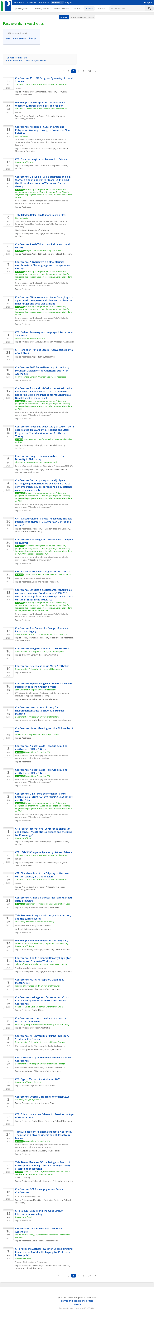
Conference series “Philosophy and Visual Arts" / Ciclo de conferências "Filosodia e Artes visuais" (41, 1146)
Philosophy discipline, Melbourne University (34, 921)
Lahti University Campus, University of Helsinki (35, 689)
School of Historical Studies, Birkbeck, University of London (41, 964)
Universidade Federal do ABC (37, 752)
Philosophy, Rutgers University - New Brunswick (36, 462)
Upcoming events (22, 8)
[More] (101, 8)
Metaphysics (27, 989)
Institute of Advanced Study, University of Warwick (37, 985)
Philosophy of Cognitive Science (54, 841)
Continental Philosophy (54, 233)
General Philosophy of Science (53, 165)
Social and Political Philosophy (58, 254)
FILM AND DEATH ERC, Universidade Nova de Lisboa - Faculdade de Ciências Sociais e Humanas (43, 1173)
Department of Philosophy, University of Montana (37, 716)
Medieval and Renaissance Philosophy (39, 148)
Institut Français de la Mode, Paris (30, 338)
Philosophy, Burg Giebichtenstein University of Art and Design (42, 1024)
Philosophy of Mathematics (34, 91)
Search (77, 8)
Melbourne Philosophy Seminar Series (33, 925)
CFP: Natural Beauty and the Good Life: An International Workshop (39, 1212)
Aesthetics (27, 94)
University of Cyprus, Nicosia (28, 1082)
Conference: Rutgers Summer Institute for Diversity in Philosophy (40, 457)
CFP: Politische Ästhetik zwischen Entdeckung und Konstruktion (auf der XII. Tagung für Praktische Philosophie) (44, 1252)
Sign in (148, 2)
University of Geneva (24, 162)
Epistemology (28, 1085)
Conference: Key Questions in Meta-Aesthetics (42, 666)
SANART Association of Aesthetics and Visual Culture (47, 574)
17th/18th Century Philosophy (35, 654)
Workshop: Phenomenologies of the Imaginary (41, 940)
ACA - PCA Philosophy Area (27, 1196)
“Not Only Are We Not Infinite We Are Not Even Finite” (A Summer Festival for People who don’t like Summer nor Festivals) (41, 224)
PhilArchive (44, 2)
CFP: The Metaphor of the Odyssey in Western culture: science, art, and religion (42, 875)
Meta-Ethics (50, 356)
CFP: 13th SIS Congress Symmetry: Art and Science (43, 852)
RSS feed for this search (17, 57)
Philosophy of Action (31, 1027)
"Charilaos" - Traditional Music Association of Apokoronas (41, 84)
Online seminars (61, 8)
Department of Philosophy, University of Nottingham (38, 669)
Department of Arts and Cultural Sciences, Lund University (41, 634)
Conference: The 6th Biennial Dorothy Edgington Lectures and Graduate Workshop (43, 959)
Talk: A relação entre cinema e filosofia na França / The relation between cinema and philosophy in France (44, 1135)
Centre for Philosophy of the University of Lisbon (37, 734)
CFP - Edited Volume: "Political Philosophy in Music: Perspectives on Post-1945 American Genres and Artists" (44, 522)
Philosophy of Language (32, 233)
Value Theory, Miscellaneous (45, 699)
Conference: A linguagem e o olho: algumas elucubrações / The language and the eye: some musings (43, 265)
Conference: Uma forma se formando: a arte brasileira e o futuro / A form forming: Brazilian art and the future (44, 797)
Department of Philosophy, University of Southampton (39, 651)
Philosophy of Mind (30, 165)
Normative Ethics (22, 640)
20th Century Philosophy (33, 445)
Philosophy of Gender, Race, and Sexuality (51, 528)
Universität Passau (23, 1258)
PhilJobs (68, 2)
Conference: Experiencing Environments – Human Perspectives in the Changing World (43, 685)
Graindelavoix (21, 136)
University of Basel (23, 1217)
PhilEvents (57, 2)
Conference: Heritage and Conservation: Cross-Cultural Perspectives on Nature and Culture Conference (42, 1000)
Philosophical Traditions (32, 1200)
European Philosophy (54, 341)
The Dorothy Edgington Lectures (30, 968)
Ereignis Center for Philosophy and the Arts (43, 250)
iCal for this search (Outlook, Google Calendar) (26, 60)
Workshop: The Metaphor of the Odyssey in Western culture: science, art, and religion (40, 104)
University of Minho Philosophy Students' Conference (40, 1046)
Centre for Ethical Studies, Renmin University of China (39, 1006)
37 (89, 71)
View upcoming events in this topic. (21, 38)
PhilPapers (19, 2)
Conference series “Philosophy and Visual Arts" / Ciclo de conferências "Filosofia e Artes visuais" (41, 202)
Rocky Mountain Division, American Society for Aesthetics (40, 376)
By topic (63, 17)
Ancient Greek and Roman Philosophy (39, 116)
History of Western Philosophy (35, 907)
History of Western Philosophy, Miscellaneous (42, 637)
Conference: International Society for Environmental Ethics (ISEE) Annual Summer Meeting (40, 710)
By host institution (78, 17)
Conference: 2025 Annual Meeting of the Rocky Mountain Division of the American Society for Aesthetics (42, 370)
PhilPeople (31, 2)
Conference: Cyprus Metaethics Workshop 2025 (42, 1096)
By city (91, 17)
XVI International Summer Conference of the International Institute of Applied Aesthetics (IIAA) (42, 694)
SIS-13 (18, 88)
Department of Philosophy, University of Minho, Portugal (40, 1042)
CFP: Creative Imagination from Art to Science (42, 159)
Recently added (42, 8)
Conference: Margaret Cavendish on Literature (42, 648)
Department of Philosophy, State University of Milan (47, 903)
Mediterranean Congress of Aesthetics (33, 578)
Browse (89, 8)
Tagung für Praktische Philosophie (31, 1262)
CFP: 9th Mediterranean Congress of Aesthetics (42, 571)
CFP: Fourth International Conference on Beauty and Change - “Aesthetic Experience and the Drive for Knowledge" (44, 832)
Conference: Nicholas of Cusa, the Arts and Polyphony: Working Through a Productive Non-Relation (43, 130)
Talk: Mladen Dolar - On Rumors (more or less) (41, 215)
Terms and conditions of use (77, 1300)
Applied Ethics (38, 254)
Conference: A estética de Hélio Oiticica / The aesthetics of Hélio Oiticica (41, 747)
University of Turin (23, 838)
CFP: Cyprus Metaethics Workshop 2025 (37, 1079)
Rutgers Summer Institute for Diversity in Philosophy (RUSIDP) (44, 466)
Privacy (77, 1304)
